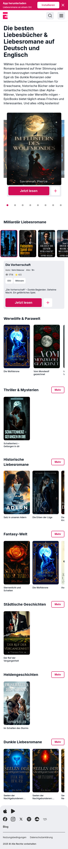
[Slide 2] (15, 205)
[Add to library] (55, 191)
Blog (5, 826)
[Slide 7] (53, 205)
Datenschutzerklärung (41, 837)
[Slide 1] (7, 205)
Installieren (48, 5)
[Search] (50, 15)
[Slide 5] (38, 205)
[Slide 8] (61, 205)
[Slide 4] (30, 205)
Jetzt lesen (29, 191)
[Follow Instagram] (13, 819)
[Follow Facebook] (5, 819)
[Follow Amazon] (45, 819)
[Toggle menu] (61, 15)
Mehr (58, 389)
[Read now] (28, 191)
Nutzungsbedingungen (14, 837)
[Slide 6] (45, 205)
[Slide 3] (23, 205)
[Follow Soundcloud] (37, 819)
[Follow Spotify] (29, 819)
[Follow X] (21, 819)
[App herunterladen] (5, 811)
